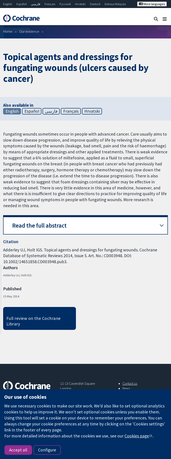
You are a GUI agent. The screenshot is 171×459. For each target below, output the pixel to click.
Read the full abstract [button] (39, 225)
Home (7, 31)
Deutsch (95, 4)
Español (21, 4)
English (7, 4)
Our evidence (29, 31)
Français (50, 4)
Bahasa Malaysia (115, 4)
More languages (152, 4)
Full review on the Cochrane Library (33, 321)
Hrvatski (80, 4)
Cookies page (136, 436)
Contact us (129, 383)
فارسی (35, 4)
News (126, 388)
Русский (65, 4)
